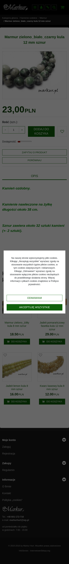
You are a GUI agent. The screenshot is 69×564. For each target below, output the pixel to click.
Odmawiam (34, 297)
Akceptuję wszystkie (34, 307)
